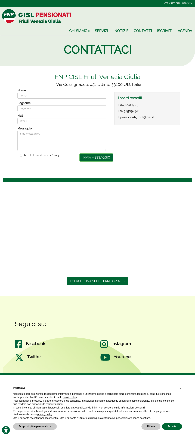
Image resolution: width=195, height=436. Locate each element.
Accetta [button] (172, 426)
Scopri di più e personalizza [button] (35, 426)
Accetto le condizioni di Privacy (42, 155)
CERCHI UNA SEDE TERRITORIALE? (97, 281)
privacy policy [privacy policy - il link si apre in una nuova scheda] (44, 414)
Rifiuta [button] (151, 426)
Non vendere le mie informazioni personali (122, 407)
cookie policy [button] (70, 397)
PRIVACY (187, 3)
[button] (180, 388)
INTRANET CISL (172, 3)
